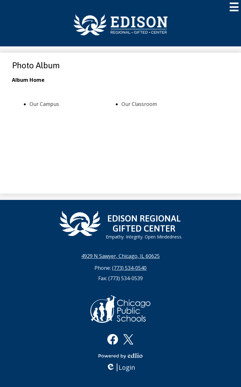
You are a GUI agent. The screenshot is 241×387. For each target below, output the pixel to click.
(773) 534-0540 (129, 267)
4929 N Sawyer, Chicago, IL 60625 (120, 256)
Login (120, 367)
